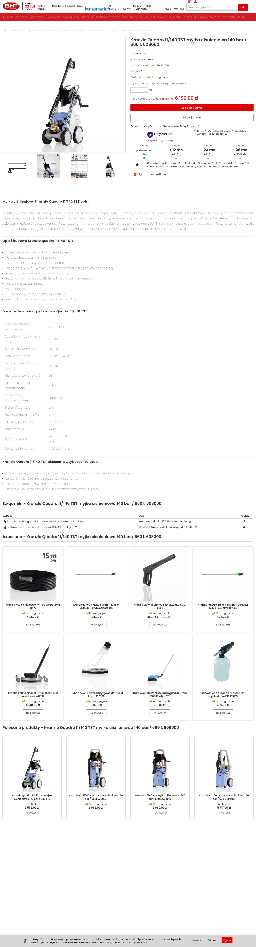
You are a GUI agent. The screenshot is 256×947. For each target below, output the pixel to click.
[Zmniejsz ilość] (145, 89)
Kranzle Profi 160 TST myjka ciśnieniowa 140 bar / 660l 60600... (96, 797)
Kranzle (148, 59)
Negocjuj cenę (192, 117)
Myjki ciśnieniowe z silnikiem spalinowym (117, 17)
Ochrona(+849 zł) (208, 150)
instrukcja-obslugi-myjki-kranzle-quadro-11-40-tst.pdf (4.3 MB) (44, 521)
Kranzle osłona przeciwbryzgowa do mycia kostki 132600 (96, 694)
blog (168, 8)
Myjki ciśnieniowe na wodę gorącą (68, 17)
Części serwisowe (209, 17)
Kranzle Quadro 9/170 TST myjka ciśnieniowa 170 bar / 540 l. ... (32, 797)
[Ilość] (139, 89)
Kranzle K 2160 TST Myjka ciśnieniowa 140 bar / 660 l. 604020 (160, 797)
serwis (127, 8)
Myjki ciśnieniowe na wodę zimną (23, 17)
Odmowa (213, 940)
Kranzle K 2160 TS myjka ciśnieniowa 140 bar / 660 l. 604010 (224, 797)
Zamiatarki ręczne (234, 17)
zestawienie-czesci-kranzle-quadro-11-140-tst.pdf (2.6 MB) (41, 527)
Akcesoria (190, 17)
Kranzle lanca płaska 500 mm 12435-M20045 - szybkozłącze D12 (96, 606)
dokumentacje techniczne (142, 8)
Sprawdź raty (159, 174)
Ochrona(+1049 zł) (240, 150)
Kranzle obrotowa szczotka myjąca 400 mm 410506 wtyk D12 (159, 694)
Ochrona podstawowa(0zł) (144, 150)
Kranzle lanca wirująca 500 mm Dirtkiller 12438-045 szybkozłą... (223, 606)
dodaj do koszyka (192, 108)
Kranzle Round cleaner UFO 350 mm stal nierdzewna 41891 (33, 694)
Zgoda (227, 940)
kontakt (179, 8)
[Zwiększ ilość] (133, 89)
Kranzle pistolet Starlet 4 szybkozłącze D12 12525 (159, 606)
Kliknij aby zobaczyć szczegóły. (160, 136)
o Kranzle (114, 8)
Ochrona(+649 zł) (176, 150)
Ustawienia (196, 940)
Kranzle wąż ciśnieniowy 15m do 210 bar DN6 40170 (33, 606)
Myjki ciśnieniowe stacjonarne (163, 17)
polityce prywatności (136, 942)
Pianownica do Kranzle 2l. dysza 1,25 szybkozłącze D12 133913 (223, 694)
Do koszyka (33, 624)
